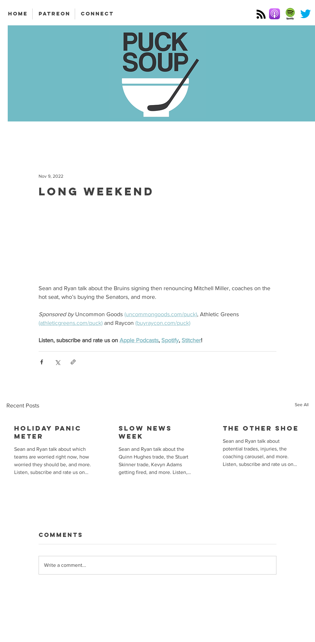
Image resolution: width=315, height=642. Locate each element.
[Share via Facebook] (42, 362)
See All (302, 404)
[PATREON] (54, 13)
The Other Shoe (261, 428)
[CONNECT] (97, 13)
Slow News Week (145, 432)
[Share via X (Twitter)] (57, 362)
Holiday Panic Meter (47, 432)
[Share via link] (73, 362)
